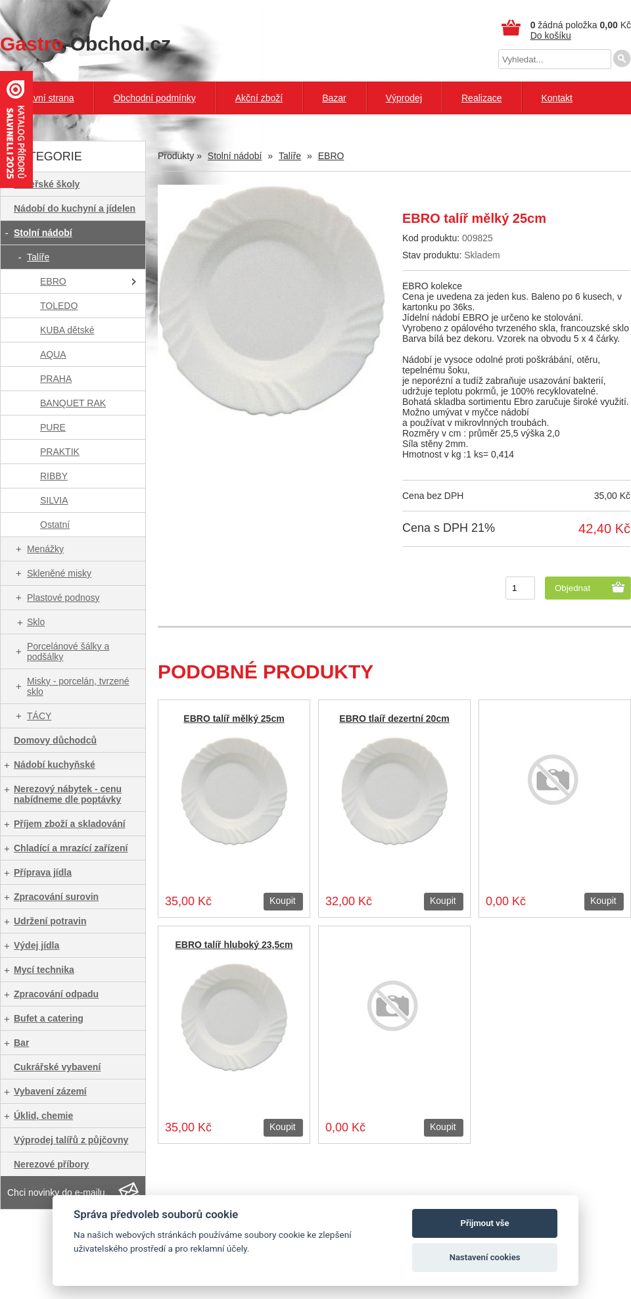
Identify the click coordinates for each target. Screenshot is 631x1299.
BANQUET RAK (73, 403)
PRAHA (56, 378)
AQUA (53, 354)
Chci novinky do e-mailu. (57, 1192)
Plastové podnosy (63, 597)
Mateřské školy (47, 184)
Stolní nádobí (43, 232)
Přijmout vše (485, 1223)
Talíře (38, 257)
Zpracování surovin (56, 896)
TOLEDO (59, 305)
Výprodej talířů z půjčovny (71, 1140)
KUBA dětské (67, 330)
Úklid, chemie (43, 1115)
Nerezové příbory (51, 1164)
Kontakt (556, 98)
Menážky (45, 549)
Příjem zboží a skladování (70, 823)
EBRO (53, 281)
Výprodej (404, 98)
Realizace (481, 98)
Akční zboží (259, 98)
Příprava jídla (43, 872)
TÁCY (39, 716)
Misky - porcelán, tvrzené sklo (78, 686)
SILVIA (54, 500)
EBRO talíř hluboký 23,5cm (234, 944)
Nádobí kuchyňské (54, 764)
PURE (53, 427)
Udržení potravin (50, 921)
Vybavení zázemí (50, 1091)
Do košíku (550, 35)
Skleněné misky (59, 573)
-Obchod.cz (85, 43)
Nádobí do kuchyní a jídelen (74, 208)
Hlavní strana (47, 98)
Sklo (36, 622)
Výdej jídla (36, 945)
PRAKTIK (60, 451)
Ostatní (55, 524)
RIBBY (54, 476)
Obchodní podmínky (154, 98)
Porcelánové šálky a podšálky (68, 651)
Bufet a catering (48, 1018)
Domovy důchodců (55, 740)
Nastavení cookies (485, 1257)
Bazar (334, 98)
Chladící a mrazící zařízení (71, 848)
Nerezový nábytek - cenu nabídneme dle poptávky (68, 794)
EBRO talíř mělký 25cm (233, 718)
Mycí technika (44, 969)
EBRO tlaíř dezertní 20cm (394, 718)
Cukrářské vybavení (57, 1067)
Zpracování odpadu (56, 994)
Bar (21, 1042)
